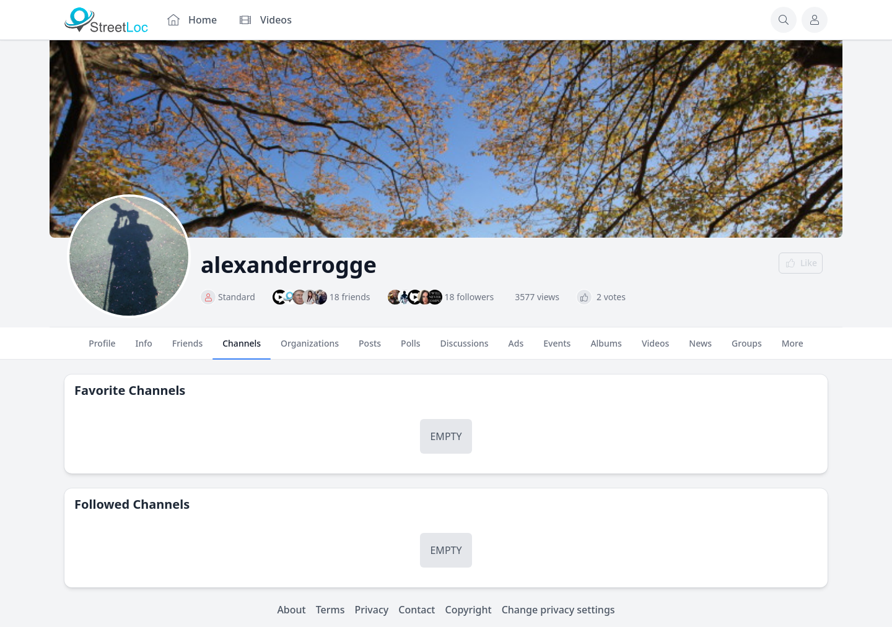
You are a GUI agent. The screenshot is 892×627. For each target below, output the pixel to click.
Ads (516, 348)
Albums (605, 348)
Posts (370, 348)
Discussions (465, 348)
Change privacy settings (558, 609)
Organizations (310, 348)
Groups (747, 348)
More (792, 348)
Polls (410, 348)
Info (144, 348)
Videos (655, 348)
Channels (241, 348)
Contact (416, 609)
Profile (102, 348)
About (291, 609)
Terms (330, 609)
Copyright (468, 609)
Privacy (372, 609)
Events (556, 348)
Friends (187, 348)
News (700, 348)
